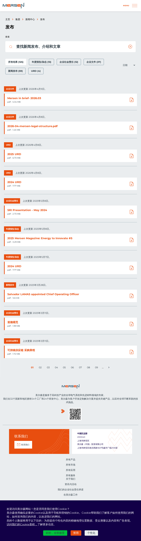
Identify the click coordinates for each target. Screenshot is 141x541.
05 (65, 368)
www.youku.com (63, 414)
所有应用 (70, 470)
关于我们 (70, 478)
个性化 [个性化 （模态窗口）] (91, 533)
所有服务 (70, 475)
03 (49, 368)
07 (81, 368)
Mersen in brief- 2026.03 (24, 98)
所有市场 (70, 464)
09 (97, 368)
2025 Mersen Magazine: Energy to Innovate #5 (39, 238)
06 (73, 368)
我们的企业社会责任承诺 (70, 489)
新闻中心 (30, 19)
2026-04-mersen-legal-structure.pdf (32, 126)
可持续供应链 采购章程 (21, 350)
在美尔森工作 (71, 494)
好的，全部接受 (55, 533)
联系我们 (25, 444)
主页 (7, 19)
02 (40, 368)
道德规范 (12, 322)
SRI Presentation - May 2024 (27, 210)
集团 (17, 19)
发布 (42, 19)
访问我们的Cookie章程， (22, 524)
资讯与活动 (70, 484)
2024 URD (14, 182)
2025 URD (14, 154)
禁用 (76, 533)
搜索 (7, 36)
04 (57, 368)
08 (89, 368)
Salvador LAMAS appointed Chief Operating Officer (43, 294)
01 (33, 368)
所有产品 (70, 459)
